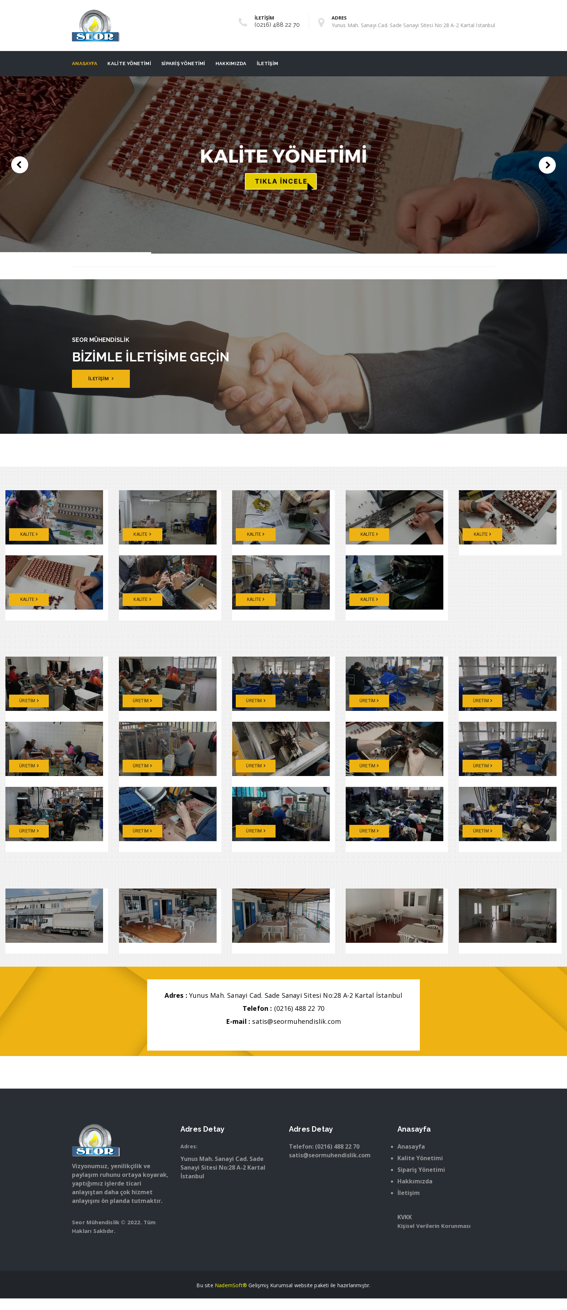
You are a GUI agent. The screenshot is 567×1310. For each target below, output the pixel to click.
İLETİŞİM (101, 378)
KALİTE (29, 534)
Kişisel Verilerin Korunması (433, 1225)
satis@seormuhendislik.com (296, 1021)
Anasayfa (84, 63)
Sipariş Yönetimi (183, 63)
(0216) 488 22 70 (277, 24)
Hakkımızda (231, 63)
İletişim (267, 63)
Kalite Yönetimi (129, 63)
